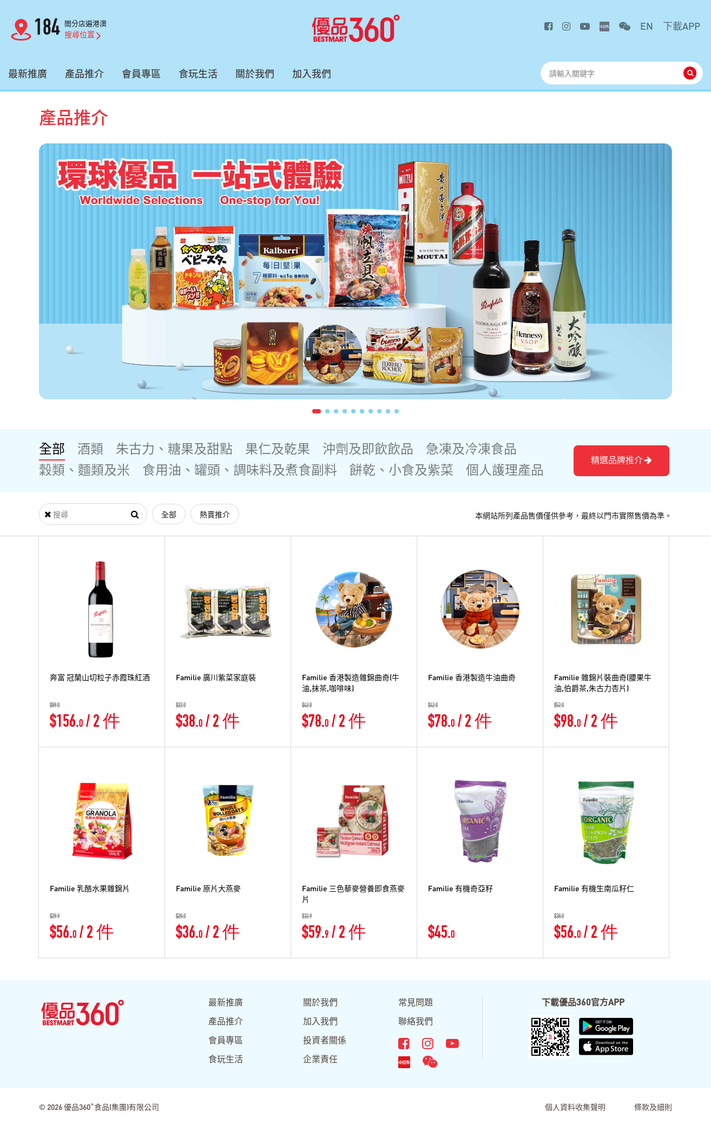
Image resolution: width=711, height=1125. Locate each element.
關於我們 (254, 73)
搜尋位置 (82, 34)
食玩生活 (198, 73)
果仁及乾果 (277, 448)
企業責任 (320, 1058)
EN (646, 25)
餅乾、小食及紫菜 (401, 469)
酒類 (90, 448)
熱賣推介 (215, 514)
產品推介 (84, 73)
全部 (52, 448)
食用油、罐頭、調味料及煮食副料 (239, 469)
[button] (316, 411)
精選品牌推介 (621, 459)
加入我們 (311, 73)
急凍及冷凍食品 (471, 448)
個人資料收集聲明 (575, 1106)
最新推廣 (27, 73)
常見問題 (415, 1002)
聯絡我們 (415, 1021)
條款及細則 (653, 1106)
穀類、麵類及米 (84, 469)
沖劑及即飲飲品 (367, 448)
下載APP (681, 25)
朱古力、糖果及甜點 (174, 448)
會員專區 (141, 73)
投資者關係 (324, 1039)
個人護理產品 (505, 469)
